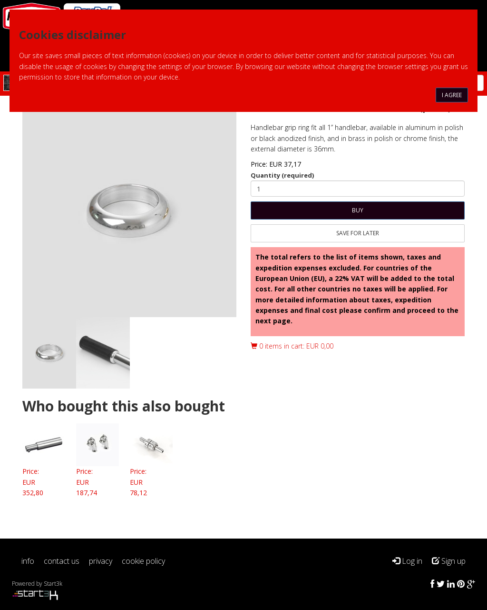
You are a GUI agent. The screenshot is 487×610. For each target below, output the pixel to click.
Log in (407, 561)
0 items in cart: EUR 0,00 (292, 345)
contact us (61, 561)
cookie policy (143, 561)
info (27, 561)
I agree (452, 95)
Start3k (53, 584)
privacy (100, 561)
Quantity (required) (282, 175)
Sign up (449, 561)
